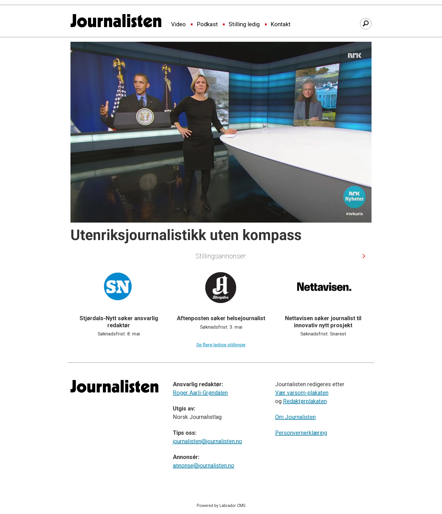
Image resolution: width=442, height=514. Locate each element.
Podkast (207, 24)
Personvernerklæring (301, 432)
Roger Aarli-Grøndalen (200, 392)
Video (178, 24)
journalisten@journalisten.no (207, 441)
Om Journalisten (295, 417)
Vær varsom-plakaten (301, 392)
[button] (364, 256)
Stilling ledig (244, 24)
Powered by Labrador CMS (221, 505)
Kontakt (281, 24)
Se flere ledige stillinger (221, 345)
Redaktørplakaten (305, 401)
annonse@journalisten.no (203, 465)
